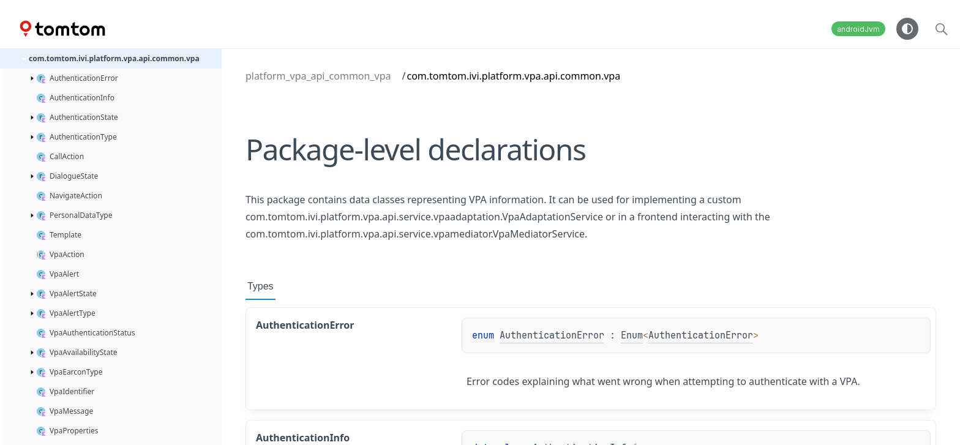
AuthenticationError (552, 335)
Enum (632, 335)
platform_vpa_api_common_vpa (318, 76)
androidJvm (858, 29)
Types (260, 286)
